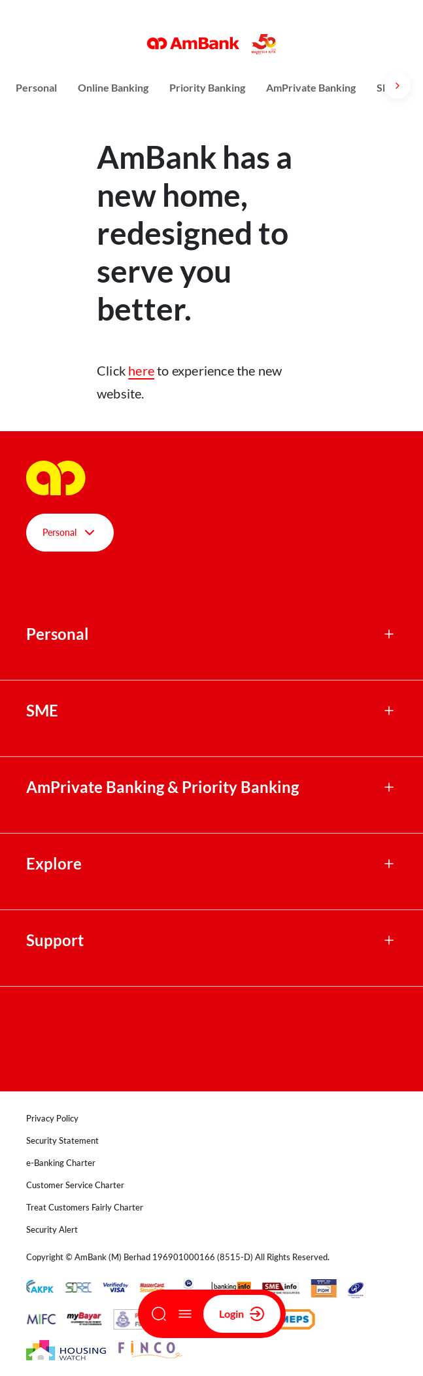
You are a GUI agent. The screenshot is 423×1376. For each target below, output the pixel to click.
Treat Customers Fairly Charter (84, 1207)
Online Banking (113, 87)
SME (42, 710)
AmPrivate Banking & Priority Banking (162, 787)
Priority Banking (207, 87)
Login (242, 1314)
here (141, 370)
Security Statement (62, 1140)
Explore (54, 864)
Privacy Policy (52, 1118)
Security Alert (52, 1229)
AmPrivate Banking (311, 87)
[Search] (159, 1314)
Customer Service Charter (75, 1185)
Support (55, 940)
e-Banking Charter (60, 1162)
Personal (36, 87)
